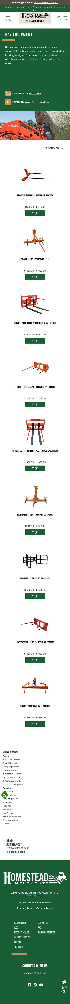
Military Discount (22, 937)
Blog (16, 927)
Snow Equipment (10, 795)
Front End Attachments (13, 777)
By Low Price (54, 148)
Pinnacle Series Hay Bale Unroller (35, 705)
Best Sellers (8, 809)
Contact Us (43, 922)
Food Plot (7, 806)
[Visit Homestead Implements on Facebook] (29, 984)
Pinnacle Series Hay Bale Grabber (35, 578)
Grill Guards (8, 791)
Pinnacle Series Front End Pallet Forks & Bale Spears (35, 450)
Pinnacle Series (9, 770)
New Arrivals (8, 813)
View (35, 213)
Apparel (6, 756)
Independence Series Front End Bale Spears (35, 642)
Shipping (17, 942)
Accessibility (20, 922)
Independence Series (12, 774)
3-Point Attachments (12, 781)
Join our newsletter (35, 973)
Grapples (7, 788)
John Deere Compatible (13, 784)
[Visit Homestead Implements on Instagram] (35, 984)
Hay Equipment (10, 799)
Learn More (35, 93)
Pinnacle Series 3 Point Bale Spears (35, 259)
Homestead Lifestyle (11, 759)
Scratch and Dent (10, 820)
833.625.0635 (18, 852)
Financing (18, 947)
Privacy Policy (25, 908)
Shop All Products (10, 763)
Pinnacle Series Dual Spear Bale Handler (35, 195)
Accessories (8, 802)
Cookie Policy (44, 908)
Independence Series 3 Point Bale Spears (35, 514)
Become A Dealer (21, 932)
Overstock (7, 823)
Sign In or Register (46, 932)
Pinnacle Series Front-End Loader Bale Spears (35, 386)
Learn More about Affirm (46, 2)
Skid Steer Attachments (13, 816)
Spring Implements (11, 766)
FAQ (39, 927)
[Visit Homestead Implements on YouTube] (40, 984)
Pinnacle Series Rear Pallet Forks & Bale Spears (35, 322)
